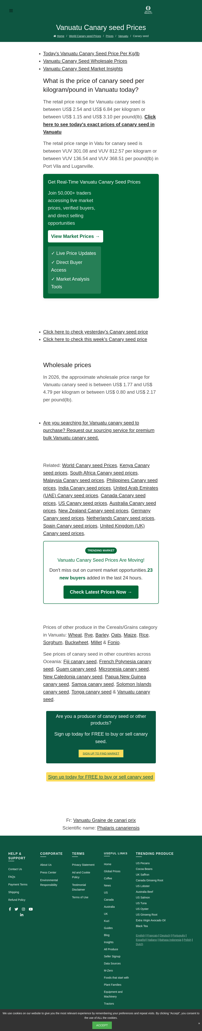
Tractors (109, 1002)
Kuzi (106, 920)
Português (178, 934)
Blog (106, 934)
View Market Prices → (75, 235)
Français (152, 934)
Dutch (139, 943)
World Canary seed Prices (85, 35)
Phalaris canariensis (118, 827)
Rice (144, 634)
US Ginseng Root (146, 913)
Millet (96, 641)
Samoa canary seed (93, 683)
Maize (130, 634)
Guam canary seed (76, 668)
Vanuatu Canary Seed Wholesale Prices (85, 60)
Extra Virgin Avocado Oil (151, 919)
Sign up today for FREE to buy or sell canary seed (100, 776)
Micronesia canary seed (124, 668)
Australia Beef (144, 891)
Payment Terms (17, 883)
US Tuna (141, 902)
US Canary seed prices (82, 502)
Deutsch (165, 934)
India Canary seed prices (84, 487)
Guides (108, 927)
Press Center (48, 871)
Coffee (108, 877)
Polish (187, 939)
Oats (116, 634)
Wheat (75, 634)
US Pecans (143, 862)
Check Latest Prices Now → (101, 591)
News (107, 884)
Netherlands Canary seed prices (120, 517)
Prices (109, 35)
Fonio (114, 641)
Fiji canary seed (79, 660)
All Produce (111, 948)
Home (60, 35)
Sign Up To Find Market (101, 752)
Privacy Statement (83, 864)
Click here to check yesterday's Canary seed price (95, 331)
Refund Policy (16, 899)
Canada (109, 898)
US (106, 891)
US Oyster (142, 908)
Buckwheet (76, 641)
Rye (88, 634)
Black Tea (142, 925)
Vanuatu (123, 35)
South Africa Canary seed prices (104, 472)
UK (106, 913)
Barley (101, 634)
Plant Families (112, 984)
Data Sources (112, 962)
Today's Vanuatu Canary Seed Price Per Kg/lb (91, 52)
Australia (109, 906)
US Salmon (143, 896)
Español (141, 939)
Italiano (152, 939)
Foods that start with (116, 976)
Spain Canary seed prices (70, 525)
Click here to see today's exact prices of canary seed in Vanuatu (99, 123)
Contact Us (15, 868)
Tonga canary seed (91, 691)
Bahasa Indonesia (170, 939)
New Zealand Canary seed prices (93, 509)
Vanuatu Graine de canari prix (104, 819)
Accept (102, 1025)
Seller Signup (112, 955)
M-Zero (108, 969)
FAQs (11, 876)
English (140, 934)
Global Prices (112, 870)
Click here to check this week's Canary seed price (95, 338)
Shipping (13, 891)
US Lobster (143, 885)
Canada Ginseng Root (149, 879)
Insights (108, 941)
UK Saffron (142, 873)
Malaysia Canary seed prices (73, 479)
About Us (46, 864)
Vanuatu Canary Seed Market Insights (83, 68)
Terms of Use (80, 896)
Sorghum (52, 641)
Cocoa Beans (144, 868)
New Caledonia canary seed (72, 675)
